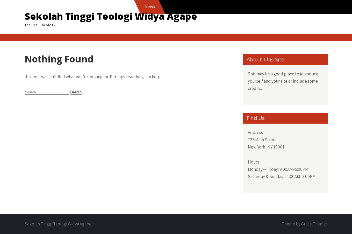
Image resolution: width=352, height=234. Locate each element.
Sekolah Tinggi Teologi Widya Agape (111, 16)
